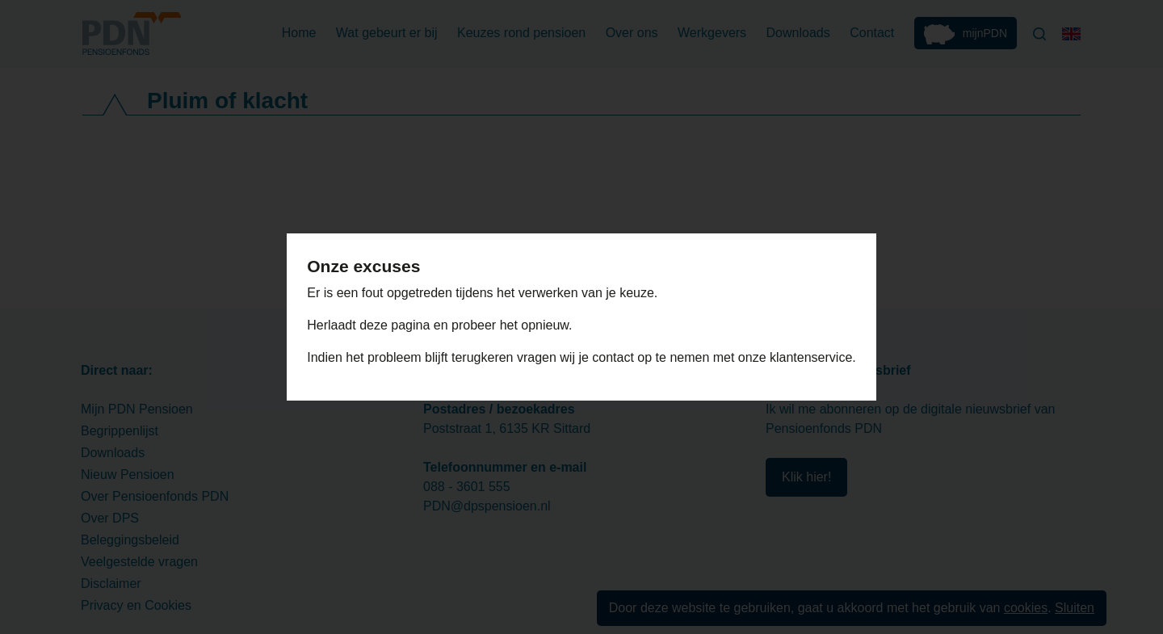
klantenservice (811, 357)
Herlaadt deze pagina (370, 325)
